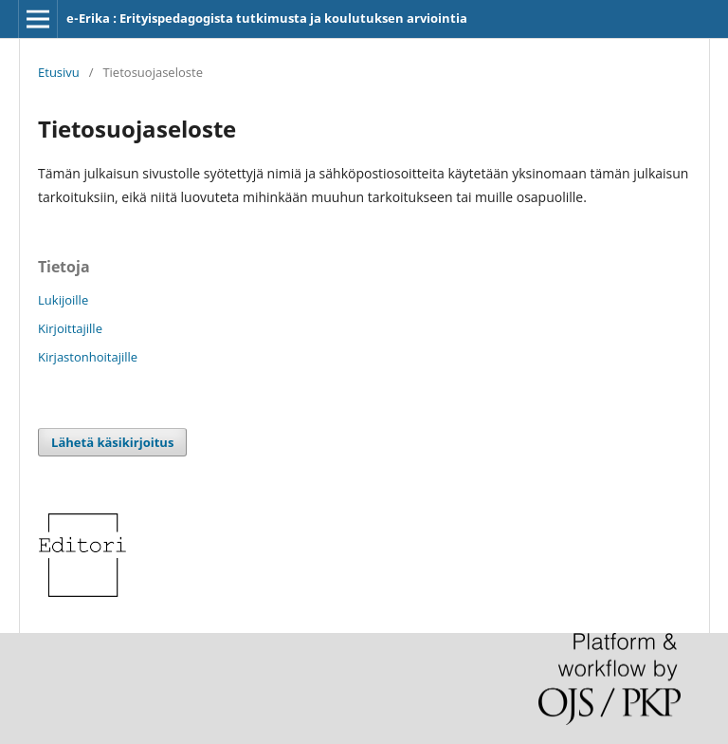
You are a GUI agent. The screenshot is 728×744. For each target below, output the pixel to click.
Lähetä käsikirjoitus (112, 442)
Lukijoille (63, 299)
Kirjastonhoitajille (87, 356)
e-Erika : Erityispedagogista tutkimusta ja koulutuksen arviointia (266, 18)
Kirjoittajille (70, 328)
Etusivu (59, 72)
